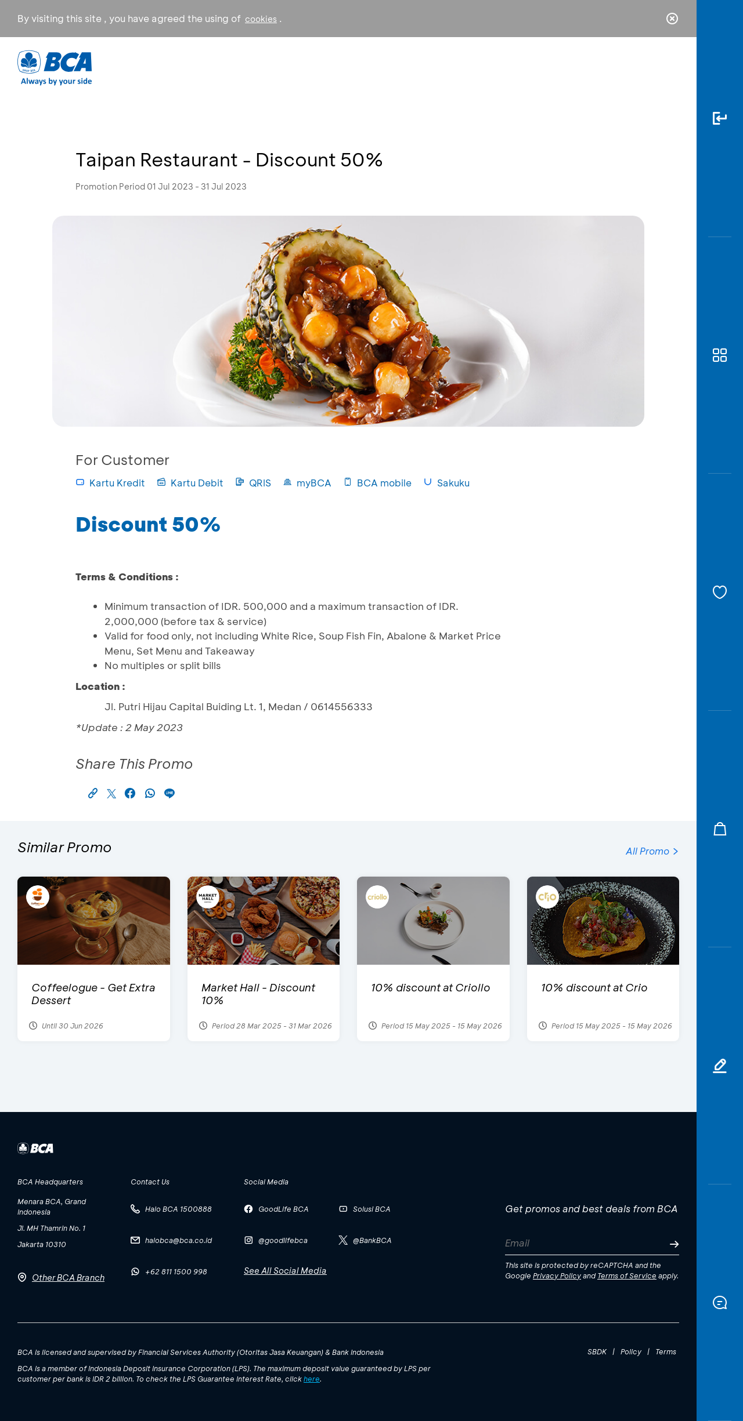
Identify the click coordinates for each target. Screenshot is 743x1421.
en (668, 67)
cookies (261, 18)
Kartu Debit (190, 483)
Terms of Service (627, 1275)
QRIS (253, 483)
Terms (665, 1351)
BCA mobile (377, 483)
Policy (631, 1351)
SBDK (597, 1351)
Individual (255, 67)
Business (332, 67)
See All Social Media (285, 1270)
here (312, 1378)
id (648, 67)
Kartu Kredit (110, 483)
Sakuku (446, 483)
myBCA (307, 483)
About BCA (415, 67)
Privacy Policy (557, 1275)
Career (493, 67)
